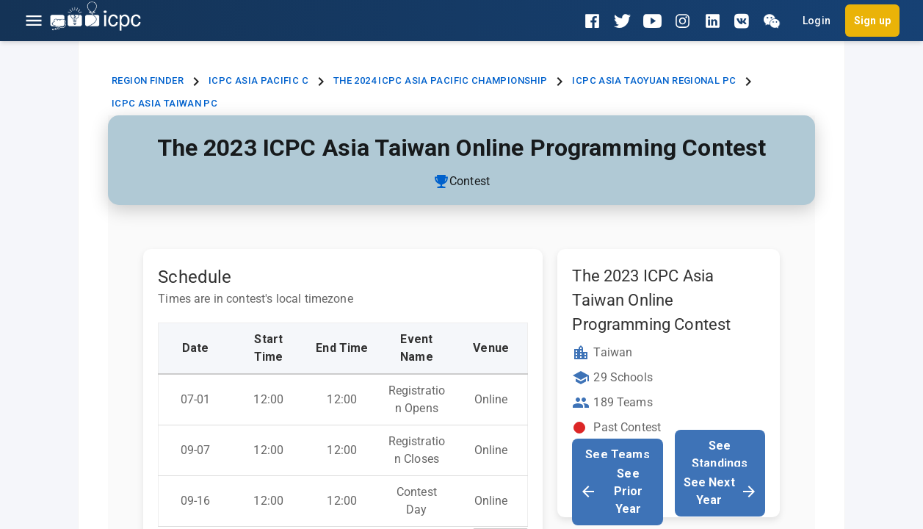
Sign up (872, 20)
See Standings (720, 454)
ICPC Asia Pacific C (258, 80)
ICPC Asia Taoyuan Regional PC (654, 80)
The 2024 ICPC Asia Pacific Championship (440, 80)
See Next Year (721, 491)
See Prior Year (611, 491)
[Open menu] (33, 20)
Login (816, 20)
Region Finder (148, 80)
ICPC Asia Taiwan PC (164, 103)
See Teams (617, 454)
